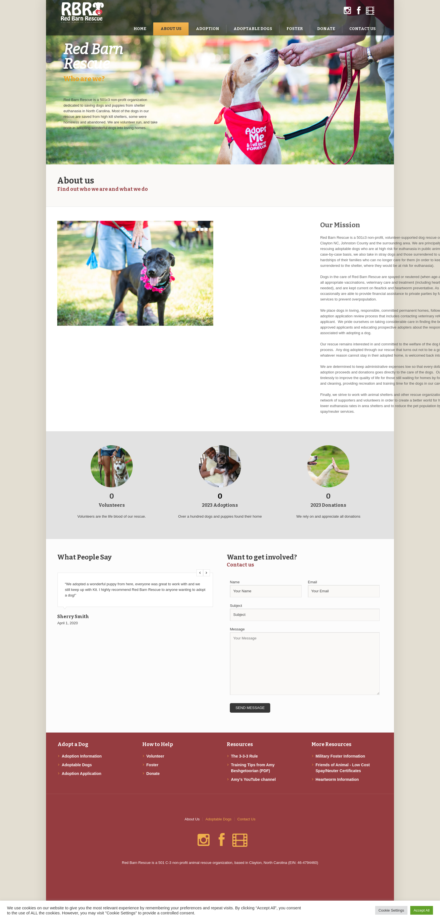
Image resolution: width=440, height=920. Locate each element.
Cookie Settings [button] (391, 910)
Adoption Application (81, 773)
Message (237, 629)
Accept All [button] (422, 910)
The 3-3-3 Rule (244, 756)
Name (235, 582)
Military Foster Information (340, 756)
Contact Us (246, 819)
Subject (236, 606)
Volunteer (155, 756)
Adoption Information (82, 756)
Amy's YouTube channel (253, 779)
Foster (152, 765)
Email (312, 582)
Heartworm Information (337, 779)
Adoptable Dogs (77, 765)
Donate (153, 773)
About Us (192, 819)
